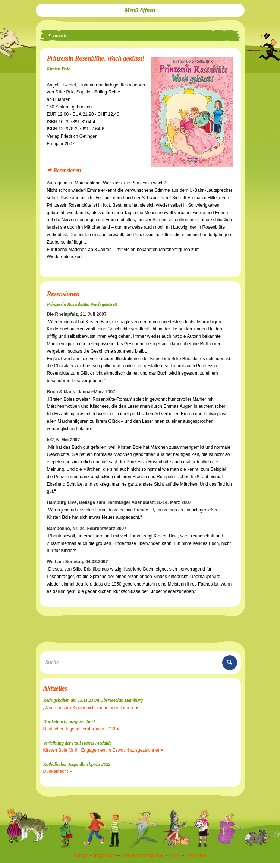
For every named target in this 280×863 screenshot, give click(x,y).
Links (175, 855)
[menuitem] (140, 10)
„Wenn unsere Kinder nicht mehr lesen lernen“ (91, 707)
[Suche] (140, 662)
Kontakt (81, 855)
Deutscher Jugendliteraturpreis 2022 (81, 729)
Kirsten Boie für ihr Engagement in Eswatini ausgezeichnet (103, 750)
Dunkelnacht (57, 771)
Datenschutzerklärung (143, 855)
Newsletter (196, 855)
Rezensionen (67, 170)
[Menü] (140, 10)
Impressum (105, 855)
